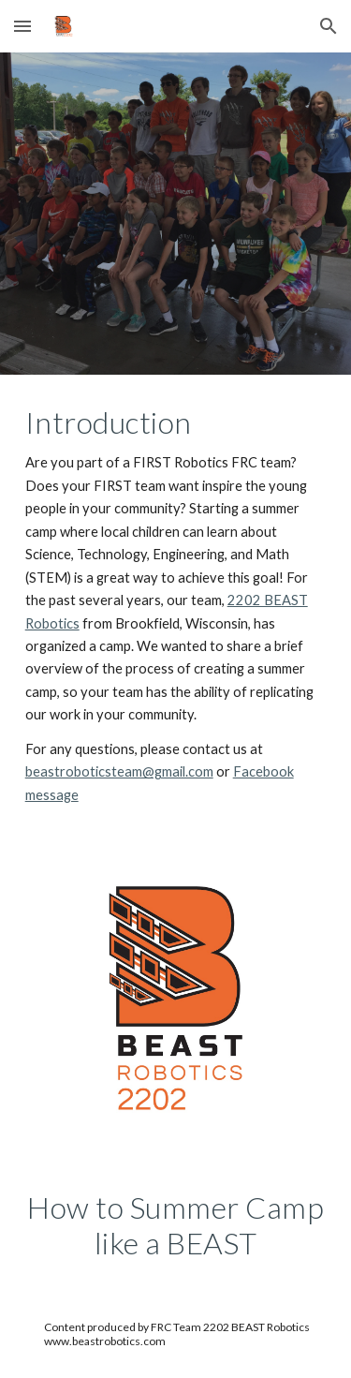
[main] (176, 605)
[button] (22, 26)
